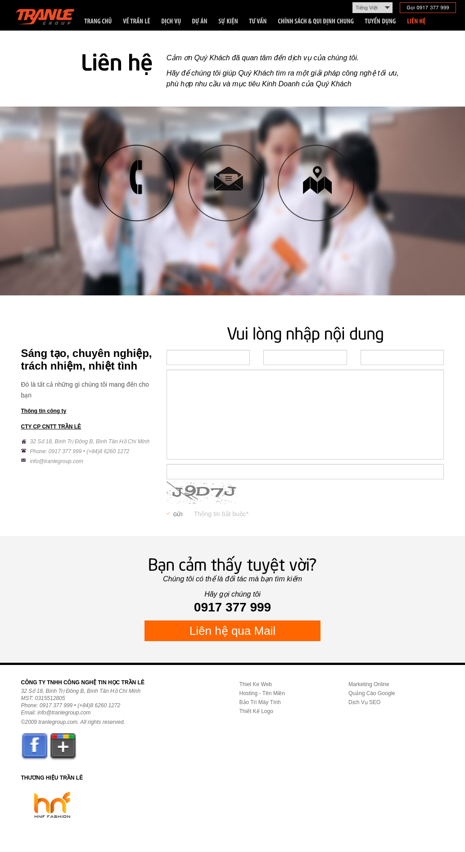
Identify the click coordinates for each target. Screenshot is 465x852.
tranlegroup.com (57, 722)
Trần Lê (49, 18)
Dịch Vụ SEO (364, 702)
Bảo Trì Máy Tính (260, 702)
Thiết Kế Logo (256, 711)
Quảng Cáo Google (371, 693)
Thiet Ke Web (255, 684)
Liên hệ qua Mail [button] (232, 631)
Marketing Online (368, 684)
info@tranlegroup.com (56, 461)
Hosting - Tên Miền (262, 693)
